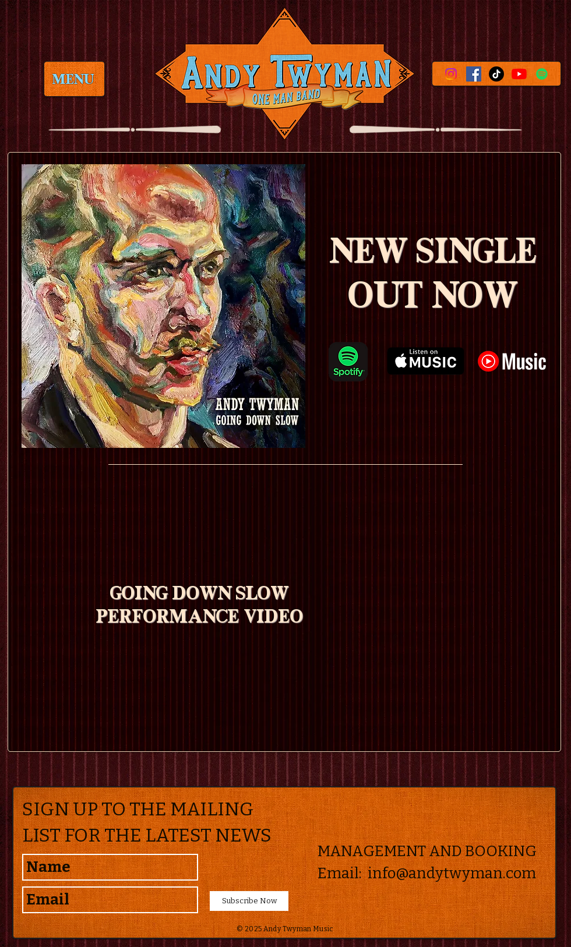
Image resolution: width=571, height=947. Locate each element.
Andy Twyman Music (298, 929)
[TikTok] (496, 74)
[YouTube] (519, 74)
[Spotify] (541, 74)
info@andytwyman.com (452, 873)
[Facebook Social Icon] (473, 74)
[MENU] (74, 79)
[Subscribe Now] (249, 901)
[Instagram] (451, 74)
